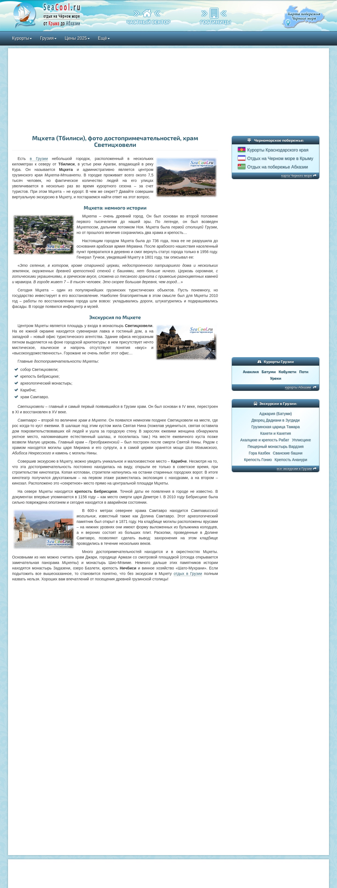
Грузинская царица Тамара (275, 427)
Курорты (22, 38)
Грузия (48, 38)
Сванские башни (287, 453)
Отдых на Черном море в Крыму (280, 158)
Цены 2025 (77, 38)
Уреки (275, 378)
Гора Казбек (259, 453)
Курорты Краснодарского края (277, 150)
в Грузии (39, 158)
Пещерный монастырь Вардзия (276, 446)
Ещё (104, 38)
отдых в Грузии (188, 573)
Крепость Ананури (290, 459)
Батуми (269, 371)
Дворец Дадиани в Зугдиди (275, 420)
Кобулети (287, 371)
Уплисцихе (301, 440)
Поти (303, 371)
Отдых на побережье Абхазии (277, 167)
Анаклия (251, 371)
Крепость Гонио (258, 459)
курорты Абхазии (298, 387)
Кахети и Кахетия (275, 433)
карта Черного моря (296, 175)
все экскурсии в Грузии (294, 469)
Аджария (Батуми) (275, 413)
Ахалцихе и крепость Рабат (264, 440)
